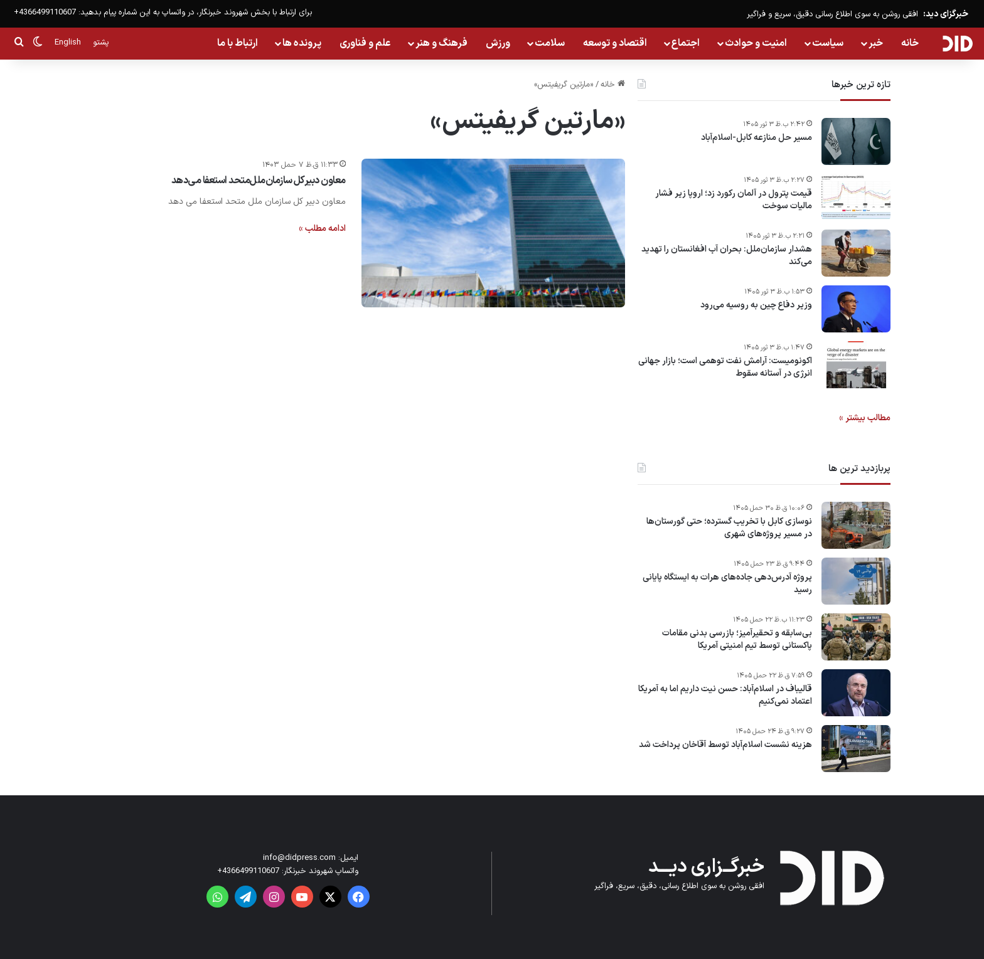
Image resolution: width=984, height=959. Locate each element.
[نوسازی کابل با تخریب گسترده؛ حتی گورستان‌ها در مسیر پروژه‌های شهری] (855, 525)
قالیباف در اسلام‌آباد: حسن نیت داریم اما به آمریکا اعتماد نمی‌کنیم (725, 695)
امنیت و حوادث (756, 43)
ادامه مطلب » (322, 228)
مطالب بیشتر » (864, 418)
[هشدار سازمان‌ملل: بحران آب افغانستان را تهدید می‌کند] (855, 253)
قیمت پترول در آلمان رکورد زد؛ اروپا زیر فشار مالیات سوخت (733, 200)
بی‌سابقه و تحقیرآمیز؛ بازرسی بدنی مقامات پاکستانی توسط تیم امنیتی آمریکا (737, 639)
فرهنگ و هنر (441, 43)
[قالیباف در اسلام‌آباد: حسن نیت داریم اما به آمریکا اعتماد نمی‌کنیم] (855, 692)
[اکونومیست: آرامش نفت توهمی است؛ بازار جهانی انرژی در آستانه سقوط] (855, 364)
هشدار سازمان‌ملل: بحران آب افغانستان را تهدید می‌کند (726, 255)
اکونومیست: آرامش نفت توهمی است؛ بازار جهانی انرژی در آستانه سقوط (725, 367)
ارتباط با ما (237, 43)
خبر (876, 43)
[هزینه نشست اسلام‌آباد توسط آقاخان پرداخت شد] (855, 748)
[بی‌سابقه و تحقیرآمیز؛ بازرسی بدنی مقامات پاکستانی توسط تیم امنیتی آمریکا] (855, 636)
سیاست (827, 43)
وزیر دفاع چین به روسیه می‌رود (756, 305)
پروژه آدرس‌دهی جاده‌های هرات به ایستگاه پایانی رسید (727, 583)
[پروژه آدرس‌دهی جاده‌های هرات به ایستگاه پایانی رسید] (855, 581)
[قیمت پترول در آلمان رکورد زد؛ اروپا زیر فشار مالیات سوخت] (855, 197)
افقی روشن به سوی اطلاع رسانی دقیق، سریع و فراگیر (832, 14)
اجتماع (685, 43)
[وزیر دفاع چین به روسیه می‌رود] (855, 308)
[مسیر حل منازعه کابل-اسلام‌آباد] (855, 141)
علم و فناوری (365, 43)
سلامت (550, 43)
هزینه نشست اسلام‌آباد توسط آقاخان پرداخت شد (725, 745)
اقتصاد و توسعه (615, 43)
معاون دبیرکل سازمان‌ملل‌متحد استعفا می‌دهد (258, 180)
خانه (910, 43)
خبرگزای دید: (945, 14)
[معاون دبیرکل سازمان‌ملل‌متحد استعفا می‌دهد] (493, 233)
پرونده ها (301, 43)
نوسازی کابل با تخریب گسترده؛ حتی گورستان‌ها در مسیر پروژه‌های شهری (729, 528)
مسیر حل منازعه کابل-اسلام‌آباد (756, 138)
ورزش (498, 43)
